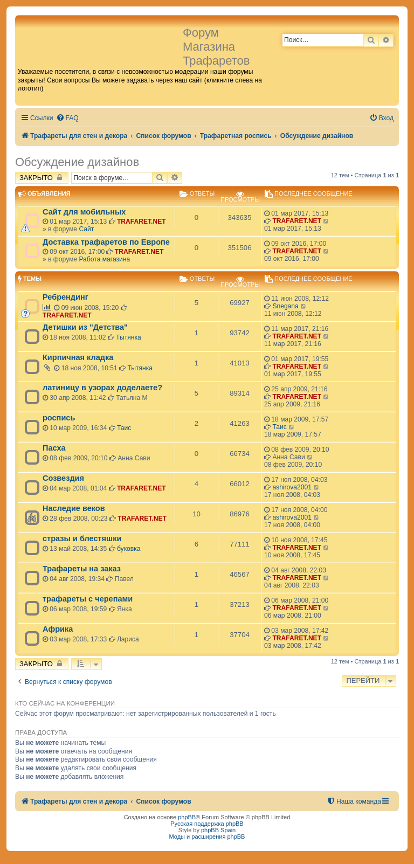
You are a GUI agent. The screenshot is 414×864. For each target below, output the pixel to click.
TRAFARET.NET (141, 221)
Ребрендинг (65, 297)
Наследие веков (74, 508)
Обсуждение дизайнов (77, 162)
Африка (58, 629)
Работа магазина (104, 259)
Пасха (54, 448)
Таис (124, 428)
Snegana (285, 306)
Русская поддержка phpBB (206, 823)
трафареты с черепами (88, 599)
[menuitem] (67, 118)
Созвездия (63, 478)
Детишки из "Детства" (85, 327)
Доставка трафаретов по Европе (106, 242)
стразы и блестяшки (82, 538)
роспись (59, 417)
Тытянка (128, 337)
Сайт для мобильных (84, 212)
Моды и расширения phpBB (207, 836)
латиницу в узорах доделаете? (102, 387)
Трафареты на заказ (82, 568)
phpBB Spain (218, 830)
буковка (129, 548)
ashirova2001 (292, 487)
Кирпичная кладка (78, 357)
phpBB (187, 817)
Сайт (86, 229)
